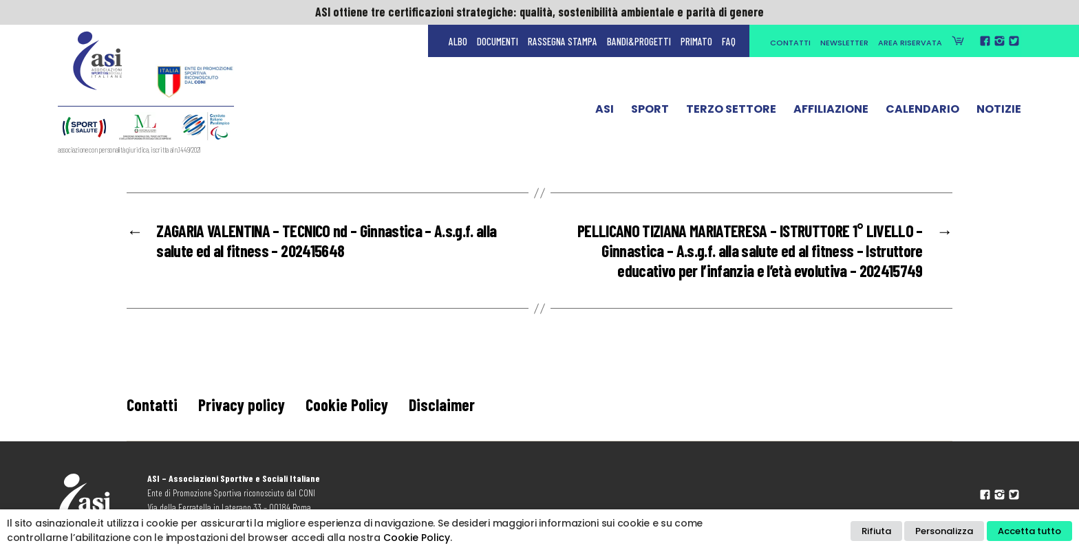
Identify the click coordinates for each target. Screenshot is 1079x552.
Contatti (790, 42)
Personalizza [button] (944, 531)
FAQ (729, 41)
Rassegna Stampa (562, 41)
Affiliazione (830, 112)
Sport (650, 112)
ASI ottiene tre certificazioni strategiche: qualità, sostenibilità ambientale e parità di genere (539, 11)
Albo (458, 41)
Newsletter (844, 42)
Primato (696, 41)
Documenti (497, 41)
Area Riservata (910, 42)
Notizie (998, 112)
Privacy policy (241, 405)
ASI (604, 112)
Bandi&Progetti (639, 41)
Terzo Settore (731, 112)
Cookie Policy (347, 405)
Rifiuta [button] (876, 531)
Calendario (922, 112)
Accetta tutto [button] (1029, 531)
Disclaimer (442, 405)
